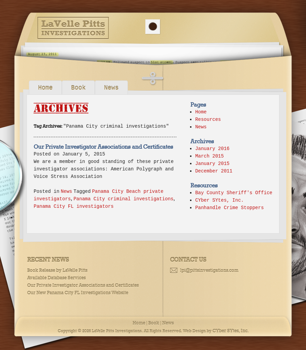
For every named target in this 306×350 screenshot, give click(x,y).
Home (45, 88)
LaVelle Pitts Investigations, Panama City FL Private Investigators (73, 28)
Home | (140, 323)
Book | (154, 323)
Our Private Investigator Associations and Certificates (103, 147)
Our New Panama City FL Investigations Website (77, 292)
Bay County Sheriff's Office (233, 193)
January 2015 (212, 163)
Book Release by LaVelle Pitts (57, 270)
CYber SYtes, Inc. (219, 200)
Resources (208, 119)
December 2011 (213, 171)
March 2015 (209, 156)
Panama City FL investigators (74, 206)
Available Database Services (56, 277)
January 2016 (212, 148)
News (111, 88)
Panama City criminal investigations (123, 199)
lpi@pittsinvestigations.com (209, 270)
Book (78, 88)
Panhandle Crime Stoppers (229, 207)
